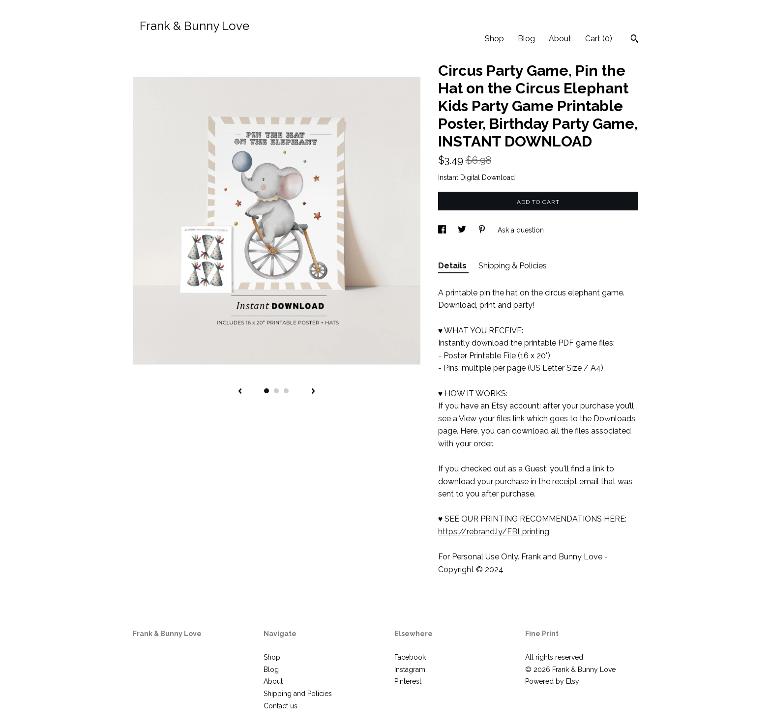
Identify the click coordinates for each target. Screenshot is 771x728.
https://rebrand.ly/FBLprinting (493, 531)
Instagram (409, 669)
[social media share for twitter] (463, 230)
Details (453, 265)
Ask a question (521, 230)
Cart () (598, 38)
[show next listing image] (313, 391)
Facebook (410, 657)
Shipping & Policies (512, 265)
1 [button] (266, 390)
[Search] (634, 39)
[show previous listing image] (239, 391)
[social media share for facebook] (443, 230)
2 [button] (276, 390)
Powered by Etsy (552, 681)
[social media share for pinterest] (483, 230)
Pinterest (407, 681)
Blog (526, 38)
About (560, 38)
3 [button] (286, 390)
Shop (494, 38)
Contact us (280, 706)
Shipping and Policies (298, 694)
